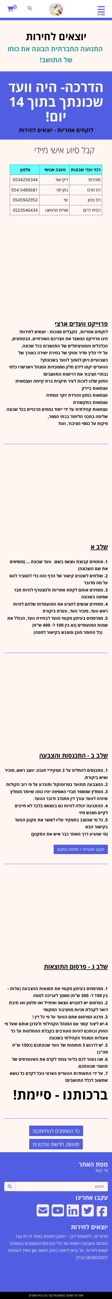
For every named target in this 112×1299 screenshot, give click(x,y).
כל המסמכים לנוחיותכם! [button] (56, 1131)
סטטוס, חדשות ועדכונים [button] (56, 1144)
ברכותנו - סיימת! (60, 1094)
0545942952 (25, 200)
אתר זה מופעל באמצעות (56, 1295)
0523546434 (25, 210)
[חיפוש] (61, 1186)
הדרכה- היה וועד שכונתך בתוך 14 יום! (56, 101)
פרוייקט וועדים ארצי (81, 323)
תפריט (101, 14)
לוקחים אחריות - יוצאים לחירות (56, 130)
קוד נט (48, 1295)
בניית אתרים (36, 1295)
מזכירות (94, 179)
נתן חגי (62, 190)
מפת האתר (93, 1164)
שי (66, 200)
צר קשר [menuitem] (101, 1170)
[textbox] (56, 186)
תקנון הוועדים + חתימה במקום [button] (80, 849)
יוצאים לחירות (89, 1226)
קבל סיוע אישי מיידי (71, 150)
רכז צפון (94, 200)
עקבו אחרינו (92, 1197)
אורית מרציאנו (56, 210)
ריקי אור (61, 179)
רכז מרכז (94, 190)
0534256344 (25, 179)
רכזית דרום (92, 210)
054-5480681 (24, 190)
